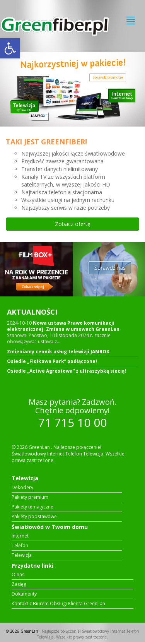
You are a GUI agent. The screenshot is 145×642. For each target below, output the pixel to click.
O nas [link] (18, 574)
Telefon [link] (20, 545)
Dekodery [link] (22, 487)
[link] (10, 48)
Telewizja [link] (22, 555)
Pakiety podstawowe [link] (34, 516)
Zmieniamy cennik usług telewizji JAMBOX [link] (58, 352)
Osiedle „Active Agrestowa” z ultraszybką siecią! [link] (66, 371)
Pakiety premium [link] (30, 497)
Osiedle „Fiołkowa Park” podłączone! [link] (52, 361)
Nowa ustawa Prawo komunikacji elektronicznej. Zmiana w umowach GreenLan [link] (63, 326)
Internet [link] (20, 536)
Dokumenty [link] (24, 594)
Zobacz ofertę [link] (72, 224)
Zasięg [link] (19, 584)
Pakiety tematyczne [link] (32, 507)
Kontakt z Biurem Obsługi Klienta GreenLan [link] (58, 603)
